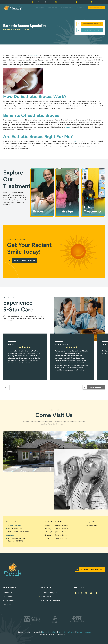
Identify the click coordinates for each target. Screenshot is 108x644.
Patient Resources (68, 8)
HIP (67, 634)
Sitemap (44, 632)
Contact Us (81, 8)
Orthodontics (53, 8)
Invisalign (69, 127)
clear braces (34, 55)
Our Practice (41, 8)
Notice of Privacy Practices (66, 632)
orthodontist (71, 141)
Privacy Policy (52, 632)
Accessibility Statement (84, 632)
